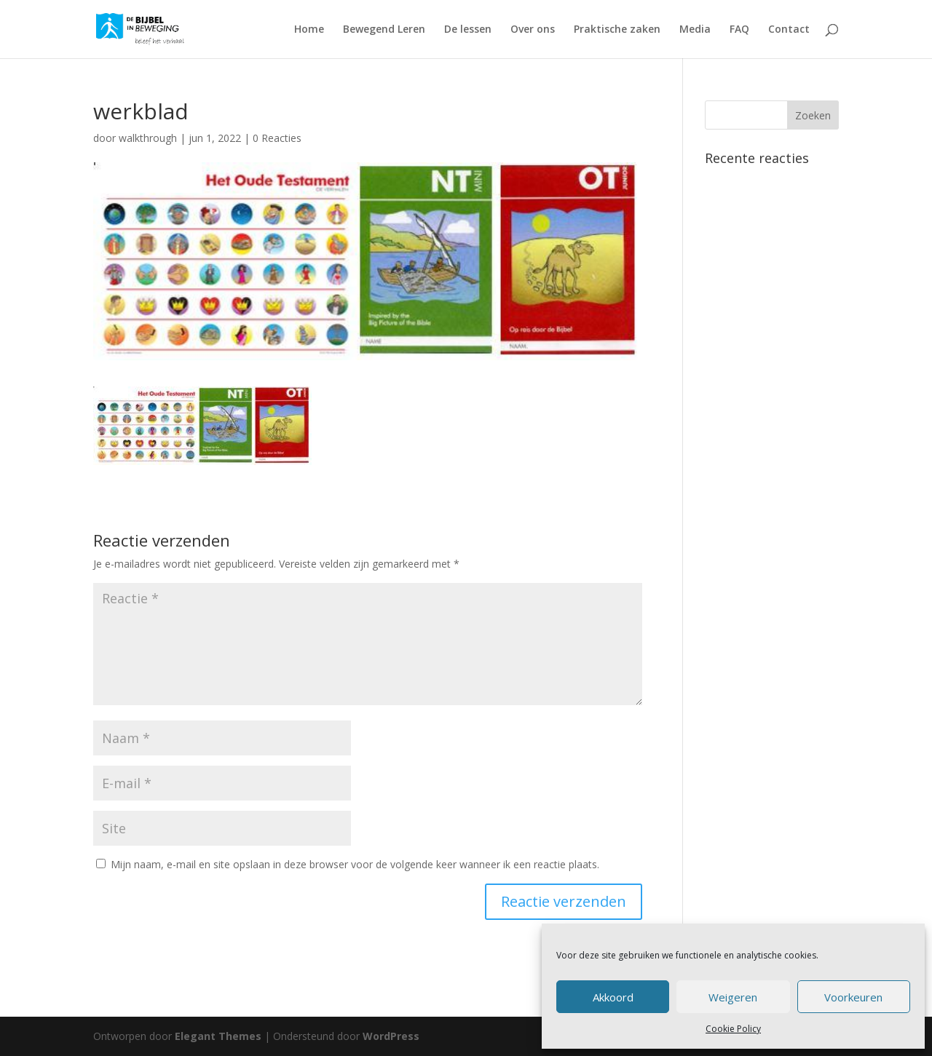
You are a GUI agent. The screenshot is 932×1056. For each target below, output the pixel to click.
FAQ (739, 30)
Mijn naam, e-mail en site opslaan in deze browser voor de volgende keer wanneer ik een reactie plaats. (355, 864)
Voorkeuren (853, 997)
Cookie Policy (733, 1029)
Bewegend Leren (384, 30)
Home (309, 30)
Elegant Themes (218, 1036)
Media (695, 30)
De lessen (467, 30)
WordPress (391, 1036)
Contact (789, 30)
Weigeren (732, 997)
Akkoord (613, 997)
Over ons (532, 30)
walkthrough (148, 138)
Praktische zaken (617, 30)
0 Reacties (277, 138)
